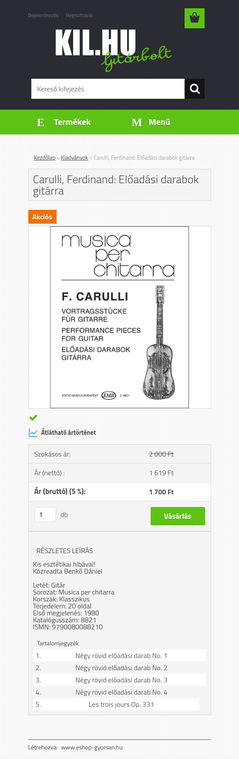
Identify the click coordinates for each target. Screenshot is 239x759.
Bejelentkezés (43, 15)
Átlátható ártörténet (62, 432)
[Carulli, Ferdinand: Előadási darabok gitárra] (120, 230)
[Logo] (114, 50)
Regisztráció (79, 15)
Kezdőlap (45, 157)
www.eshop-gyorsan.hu (92, 747)
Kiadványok (74, 157)
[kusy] (45, 514)
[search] (195, 89)
